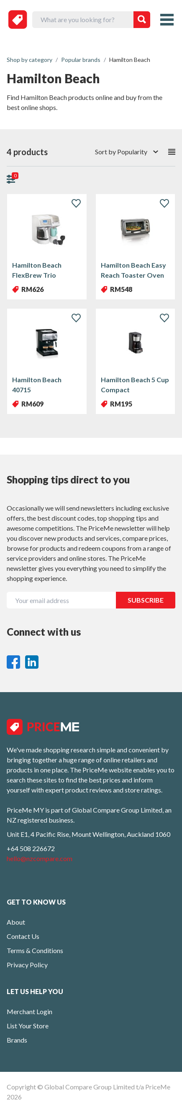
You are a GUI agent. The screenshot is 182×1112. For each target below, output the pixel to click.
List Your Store (28, 1026)
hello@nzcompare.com (39, 858)
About (16, 922)
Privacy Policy (27, 965)
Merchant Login (29, 1011)
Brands (17, 1040)
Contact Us (23, 936)
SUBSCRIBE (146, 600)
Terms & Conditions (35, 950)
